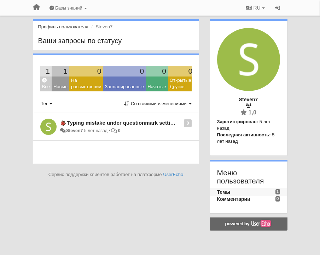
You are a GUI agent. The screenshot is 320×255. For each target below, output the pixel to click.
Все (46, 84)
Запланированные (124, 86)
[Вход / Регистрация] (277, 8)
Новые (60, 86)
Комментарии (233, 199)
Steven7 (74, 130)
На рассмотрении (86, 84)
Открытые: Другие (181, 84)
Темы (224, 192)
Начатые (156, 86)
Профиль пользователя (63, 26)
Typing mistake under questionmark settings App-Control (139, 123)
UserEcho (173, 174)
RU (255, 8)
